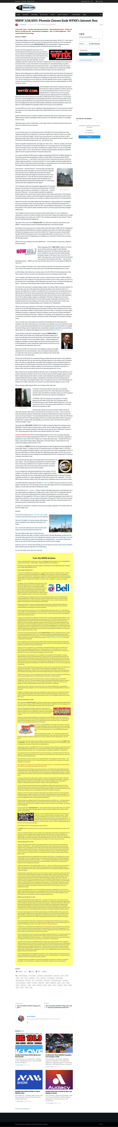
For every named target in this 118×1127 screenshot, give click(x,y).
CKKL (22, 978)
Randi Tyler (47, 980)
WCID (63, 983)
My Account (17, 1)
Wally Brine (41, 983)
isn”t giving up (45, 483)
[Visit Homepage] (25, 8)
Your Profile (23, 1)
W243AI (29, 983)
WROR (65, 985)
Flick (37, 978)
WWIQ (26, 987)
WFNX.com (23, 985)
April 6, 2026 (57, 1103)
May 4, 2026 (27, 1065)
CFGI (62, 975)
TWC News (65, 980)
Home (18, 14)
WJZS (34, 985)
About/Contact (63, 14)
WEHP (68, 983)
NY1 (33, 980)
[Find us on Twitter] (102, 1124)
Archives (25, 14)
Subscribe (34, 14)
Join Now (81, 60)
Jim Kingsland (50, 978)
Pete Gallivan (39, 980)
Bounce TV (56, 975)
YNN (31, 987)
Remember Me (83, 50)
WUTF (22, 987)
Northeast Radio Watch (50, 24)
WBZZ (58, 983)
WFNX (17, 985)
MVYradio (28, 980)
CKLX (26, 978)
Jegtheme (45, 1124)
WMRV (49, 985)
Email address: (89, 131)
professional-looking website (56, 637)
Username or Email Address (85, 37)
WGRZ (29, 985)
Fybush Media (76, 14)
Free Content (41, 24)
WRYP (17, 987)
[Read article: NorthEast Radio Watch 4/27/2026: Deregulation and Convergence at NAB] (59, 1043)
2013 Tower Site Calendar (38, 515)
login (20, 1109)
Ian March (43, 978)
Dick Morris (32, 978)
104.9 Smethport (23, 975)
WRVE (70, 985)
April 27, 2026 (57, 1067)
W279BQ (35, 983)
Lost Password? (88, 60)
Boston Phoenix (48, 975)
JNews (20, 1124)
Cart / (100, 1)
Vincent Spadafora (20, 983)
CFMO (66, 975)
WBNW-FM (53, 983)
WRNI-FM (60, 985)
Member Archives (31, 1)
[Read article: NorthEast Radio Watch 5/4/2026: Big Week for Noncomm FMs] (29, 1043)
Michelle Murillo (20, 980)
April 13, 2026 (27, 1101)
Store (52, 14)
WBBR (47, 983)
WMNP (44, 985)
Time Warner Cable (56, 980)
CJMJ (17, 978)
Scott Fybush (23, 24)
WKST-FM (39, 985)
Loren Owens (59, 978)
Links (84, 14)
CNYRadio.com (58, 330)
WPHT (54, 985)
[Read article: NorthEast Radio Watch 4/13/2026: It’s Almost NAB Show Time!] (29, 1080)
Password (81, 43)
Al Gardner (40, 975)
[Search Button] (101, 15)
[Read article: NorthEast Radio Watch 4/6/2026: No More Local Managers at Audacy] (59, 1080)
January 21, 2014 (32, 24)
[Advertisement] (75, 7)
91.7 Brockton (32, 975)
